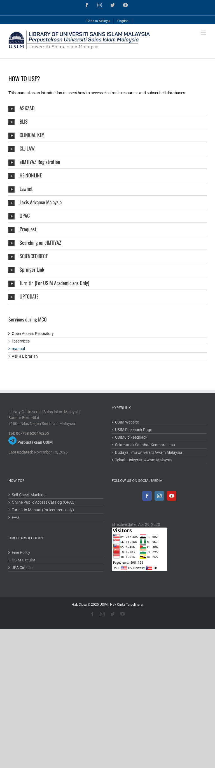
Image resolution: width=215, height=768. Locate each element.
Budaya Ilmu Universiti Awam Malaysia (148, 452)
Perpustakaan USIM (35, 442)
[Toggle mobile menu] (204, 33)
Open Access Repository (33, 333)
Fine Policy (21, 552)
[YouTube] (171, 496)
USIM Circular (23, 560)
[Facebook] (147, 496)
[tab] (107, 108)
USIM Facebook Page (133, 429)
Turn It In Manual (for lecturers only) (43, 510)
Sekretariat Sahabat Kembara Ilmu (145, 445)
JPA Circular (22, 567)
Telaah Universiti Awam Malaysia (143, 460)
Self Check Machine (28, 494)
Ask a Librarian (25, 356)
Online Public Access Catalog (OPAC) (44, 502)
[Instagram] (159, 496)
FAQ (15, 517)
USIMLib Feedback (131, 437)
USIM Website (127, 422)
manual (18, 348)
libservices (21, 341)
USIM (104, 605)
